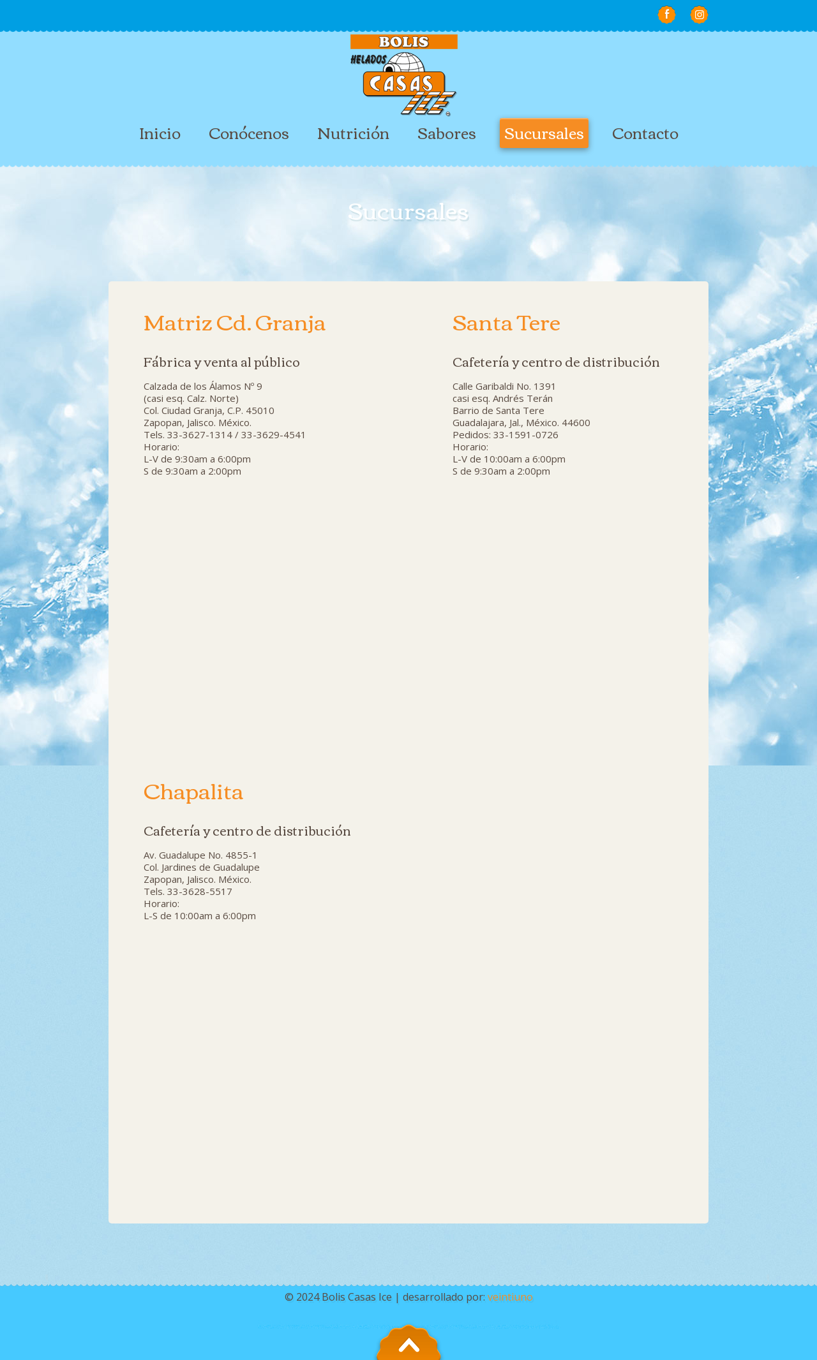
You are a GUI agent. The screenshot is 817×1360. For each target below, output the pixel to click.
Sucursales (544, 132)
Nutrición (353, 132)
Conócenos (249, 132)
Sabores (446, 132)
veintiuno (510, 1297)
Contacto (645, 132)
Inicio (160, 132)
